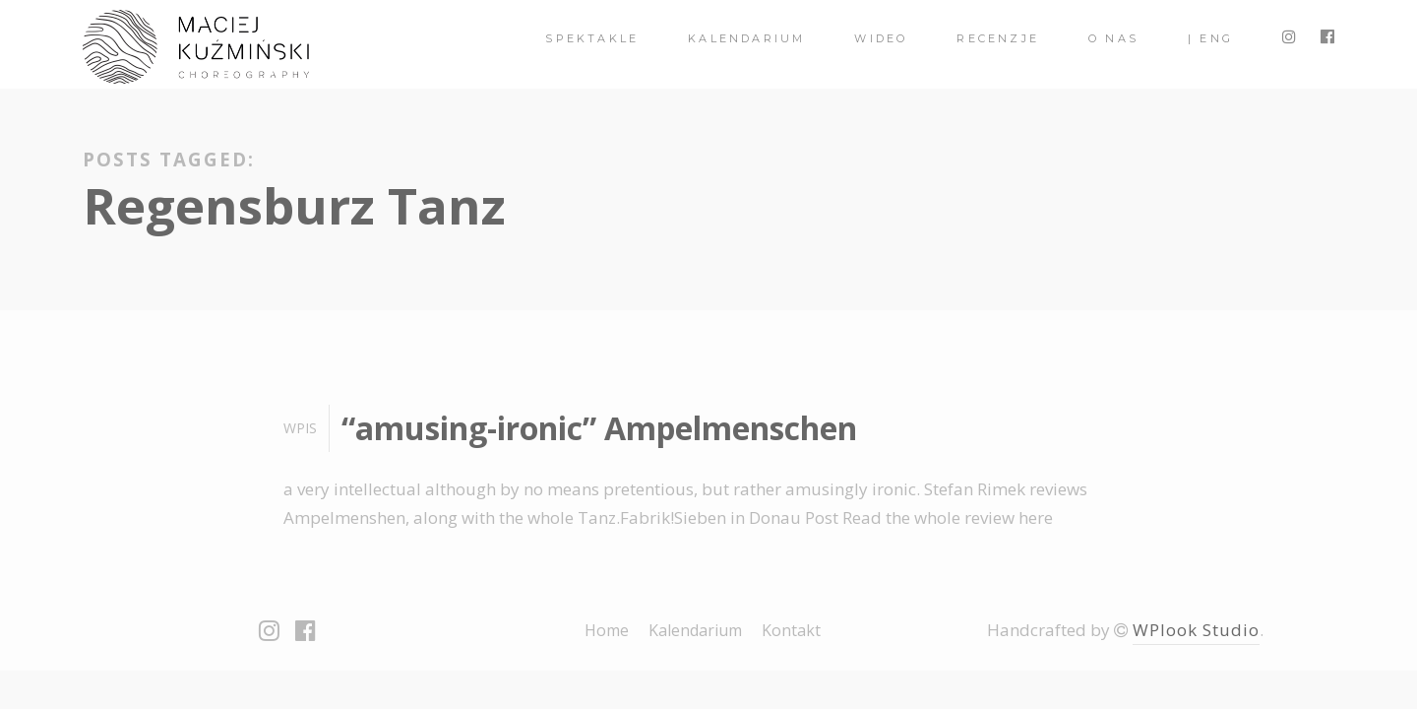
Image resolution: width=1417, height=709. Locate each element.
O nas (1113, 38)
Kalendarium (746, 38)
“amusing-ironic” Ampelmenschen (599, 428)
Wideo (880, 38)
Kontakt (791, 630)
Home (607, 630)
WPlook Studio (1196, 629)
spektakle (592, 38)
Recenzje (997, 38)
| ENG (1210, 38)
